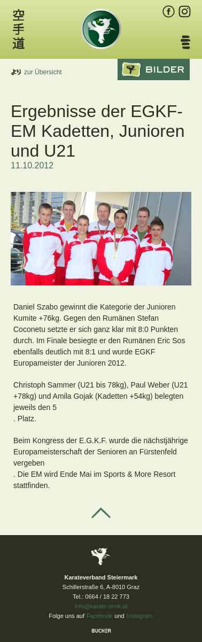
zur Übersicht (43, 72)
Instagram (140, 616)
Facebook (99, 616)
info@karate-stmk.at (101, 606)
